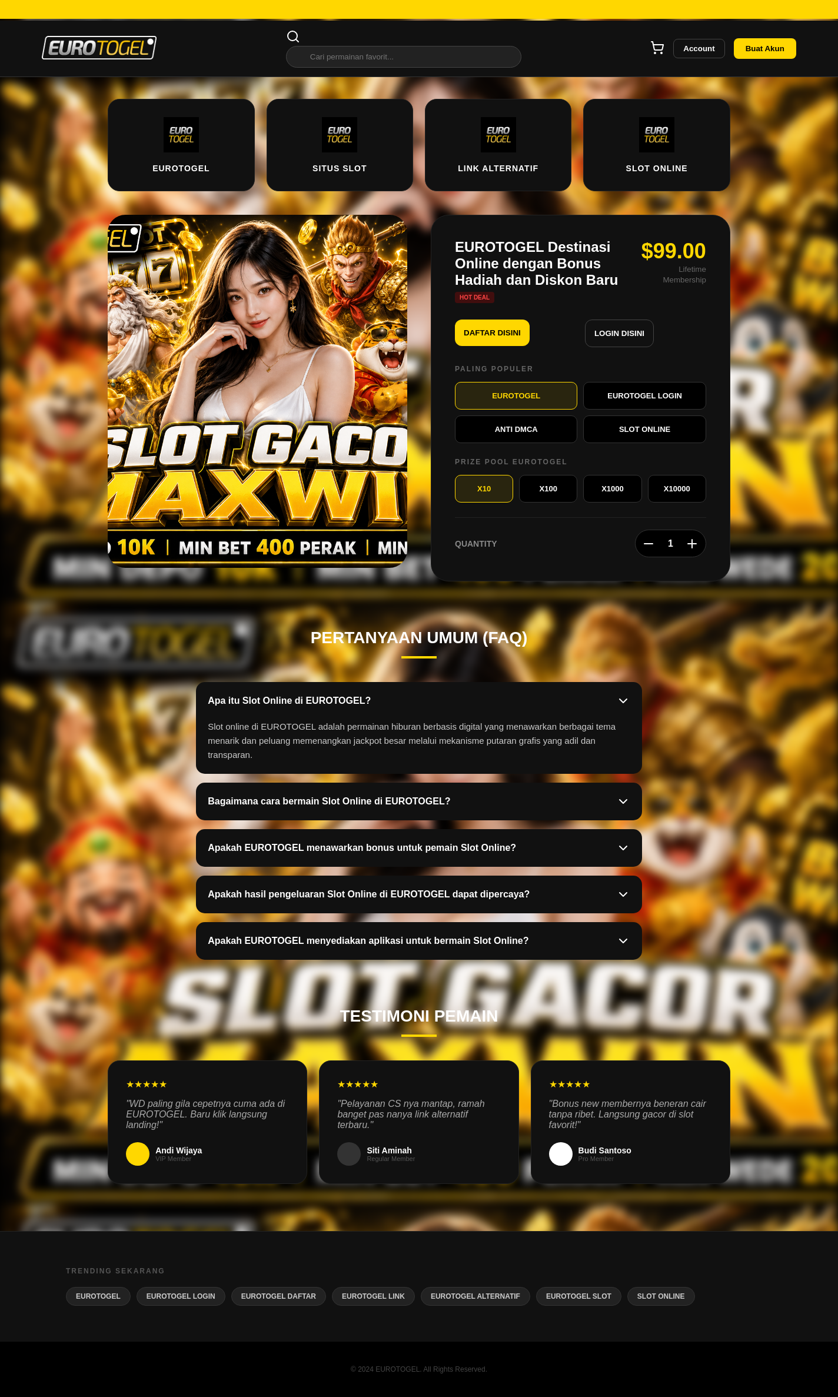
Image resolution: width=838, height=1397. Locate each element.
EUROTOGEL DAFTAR (278, 1296)
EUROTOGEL (516, 395)
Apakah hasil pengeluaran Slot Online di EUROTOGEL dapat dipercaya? (419, 894)
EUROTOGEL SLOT (578, 1296)
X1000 (612, 488)
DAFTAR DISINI (492, 332)
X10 (484, 488)
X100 (548, 488)
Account (698, 48)
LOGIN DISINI (619, 333)
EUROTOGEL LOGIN (644, 395)
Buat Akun (765, 48)
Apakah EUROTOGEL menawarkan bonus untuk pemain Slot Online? (419, 848)
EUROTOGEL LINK (373, 1296)
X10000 (677, 488)
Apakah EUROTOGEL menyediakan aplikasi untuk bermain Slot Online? (419, 941)
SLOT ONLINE (644, 429)
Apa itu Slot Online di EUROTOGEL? (419, 701)
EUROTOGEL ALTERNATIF (475, 1296)
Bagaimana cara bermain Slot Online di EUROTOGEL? (419, 801)
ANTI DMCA (516, 429)
